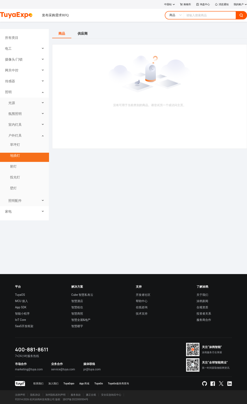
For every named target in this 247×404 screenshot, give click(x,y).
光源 (11, 103)
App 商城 (84, 383)
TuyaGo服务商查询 (118, 383)
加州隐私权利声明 (55, 394)
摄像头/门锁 (14, 59)
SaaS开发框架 (24, 326)
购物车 (185, 4)
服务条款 (76, 394)
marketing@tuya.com (29, 369)
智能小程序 (22, 313)
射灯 (13, 166)
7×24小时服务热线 (27, 356)
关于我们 (202, 294)
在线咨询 (141, 307)
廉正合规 (91, 394)
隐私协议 (35, 394)
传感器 (10, 81)
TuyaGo (98, 383)
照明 (8, 92)
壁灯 (13, 188)
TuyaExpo (68, 383)
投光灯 (15, 177)
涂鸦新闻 (202, 301)
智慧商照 (77, 313)
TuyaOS (20, 294)
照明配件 (15, 200)
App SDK (20, 307)
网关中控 (11, 70)
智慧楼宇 (77, 326)
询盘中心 (203, 4)
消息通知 (222, 4)
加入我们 (53, 383)
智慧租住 (77, 307)
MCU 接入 (21, 301)
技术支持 (141, 313)
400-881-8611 (31, 349)
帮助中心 (141, 301)
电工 (8, 48)
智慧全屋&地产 (81, 319)
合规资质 (202, 307)
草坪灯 (15, 144)
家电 (8, 211)
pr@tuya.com (92, 369)
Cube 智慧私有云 (82, 294)
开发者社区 (143, 294)
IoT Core (20, 319)
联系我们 (38, 383)
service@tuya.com (63, 369)
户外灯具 (15, 135)
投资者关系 (204, 313)
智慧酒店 (77, 301)
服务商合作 (204, 319)
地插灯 (15, 155)
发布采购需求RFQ (55, 15)
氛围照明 (15, 114)
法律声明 (20, 394)
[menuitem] (24, 37)
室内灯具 (15, 124)
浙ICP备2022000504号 (75, 399)
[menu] (24, 124)
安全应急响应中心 (111, 394)
